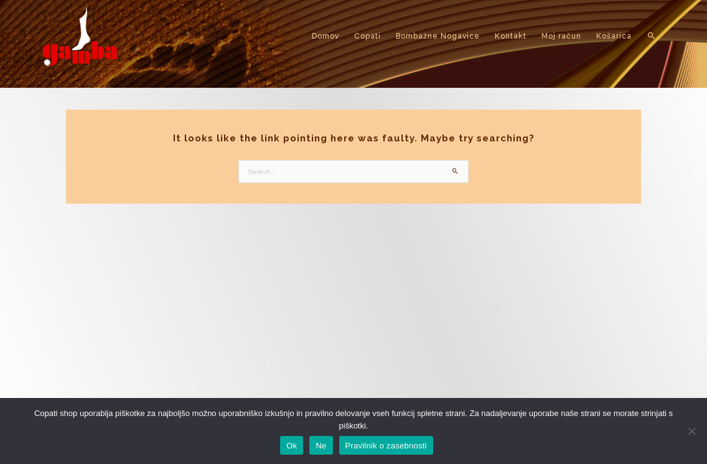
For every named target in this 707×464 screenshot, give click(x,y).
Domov (325, 36)
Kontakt (511, 36)
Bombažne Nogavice (438, 36)
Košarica (614, 36)
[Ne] (691, 431)
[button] (652, 36)
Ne (321, 445)
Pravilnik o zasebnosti (386, 445)
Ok (291, 445)
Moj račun (561, 36)
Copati (367, 36)
